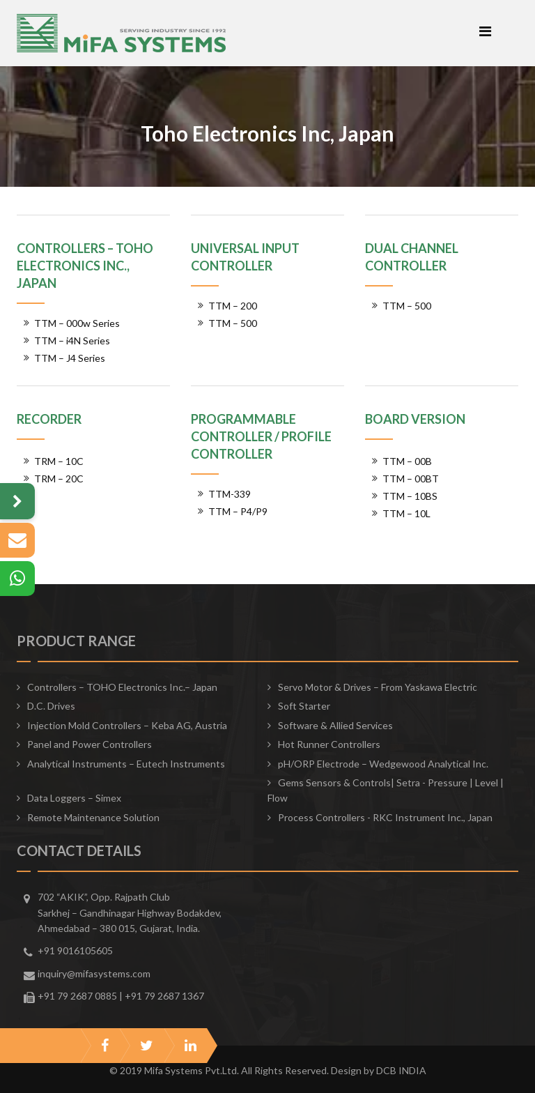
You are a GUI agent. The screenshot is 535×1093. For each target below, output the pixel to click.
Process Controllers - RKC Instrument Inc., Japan (385, 817)
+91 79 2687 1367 (164, 996)
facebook (105, 1046)
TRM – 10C (59, 461)
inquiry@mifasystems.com (94, 973)
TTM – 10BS (409, 496)
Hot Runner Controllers (329, 744)
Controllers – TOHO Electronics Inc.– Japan (122, 687)
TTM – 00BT (410, 478)
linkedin (190, 1046)
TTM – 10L (406, 513)
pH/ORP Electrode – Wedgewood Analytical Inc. (383, 764)
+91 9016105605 (75, 950)
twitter (146, 1046)
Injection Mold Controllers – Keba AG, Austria (127, 725)
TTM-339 (229, 494)
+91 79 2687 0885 (77, 996)
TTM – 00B (407, 461)
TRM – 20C (59, 478)
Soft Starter (304, 706)
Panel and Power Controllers (89, 744)
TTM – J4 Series (69, 358)
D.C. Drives (51, 706)
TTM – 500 (232, 323)
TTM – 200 (232, 306)
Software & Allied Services (335, 725)
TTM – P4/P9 (238, 511)
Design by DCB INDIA (378, 1070)
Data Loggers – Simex (74, 798)
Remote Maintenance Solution (93, 817)
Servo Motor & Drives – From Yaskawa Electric (377, 687)
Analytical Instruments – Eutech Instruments (126, 764)
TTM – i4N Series (72, 340)
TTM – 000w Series (77, 323)
